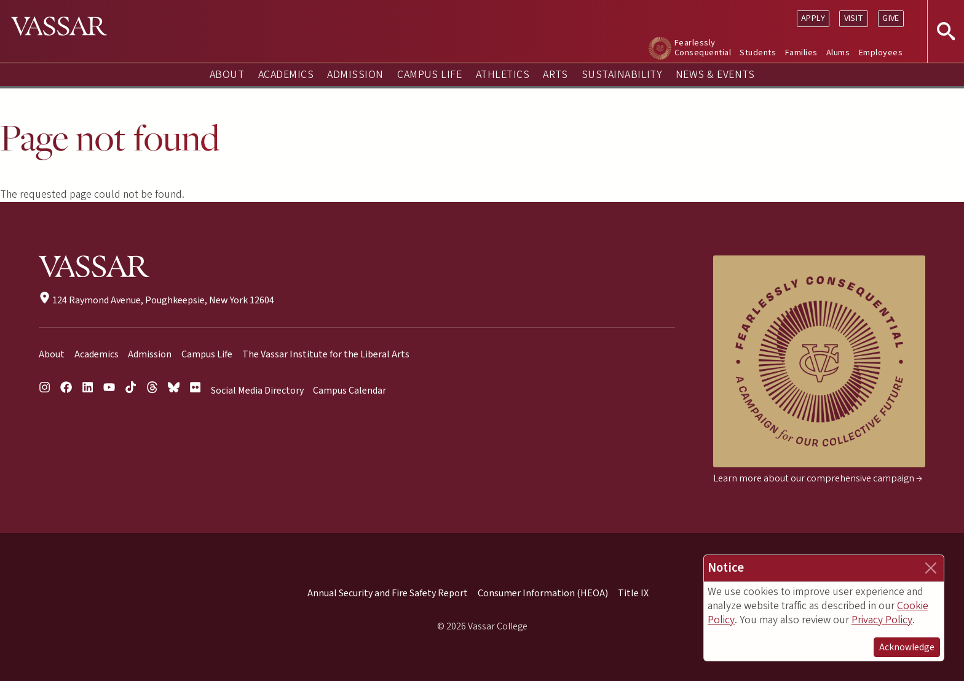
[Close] (931, 568)
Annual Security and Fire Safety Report (387, 593)
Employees (881, 52)
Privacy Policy (881, 620)
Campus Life (429, 74)
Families (801, 52)
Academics (286, 74)
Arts (555, 74)
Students (758, 52)
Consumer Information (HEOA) (543, 593)
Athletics (502, 74)
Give (890, 18)
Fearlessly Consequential (702, 47)
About (227, 74)
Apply (813, 18)
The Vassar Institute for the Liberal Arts (325, 354)
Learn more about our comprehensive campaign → (817, 478)
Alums (838, 52)
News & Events (715, 74)
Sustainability (622, 74)
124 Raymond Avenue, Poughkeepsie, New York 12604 (156, 300)
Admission (355, 74)
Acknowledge (906, 647)
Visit (854, 18)
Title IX (633, 593)
